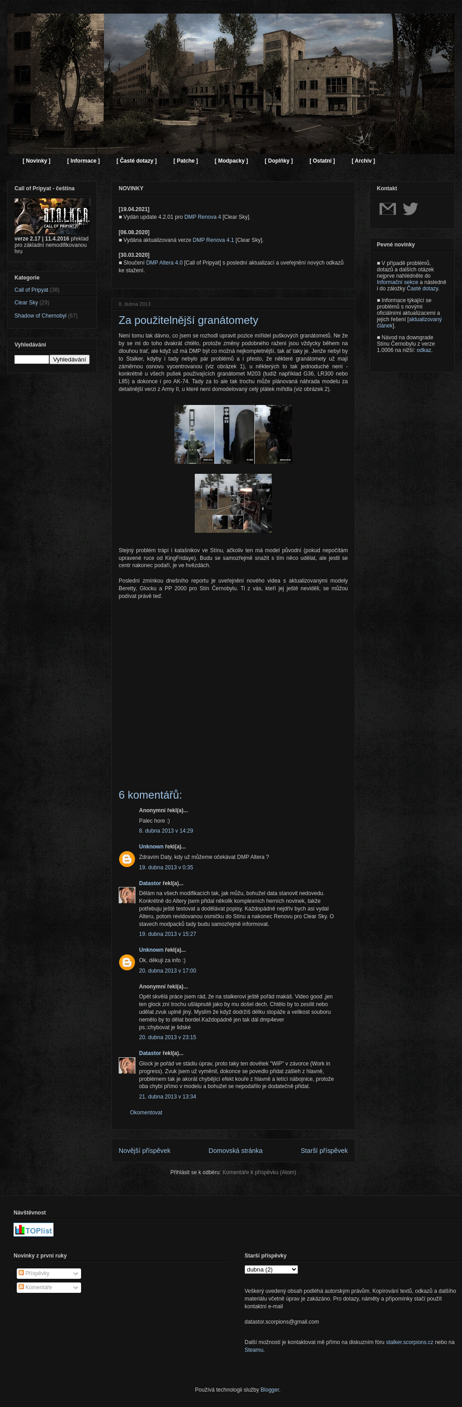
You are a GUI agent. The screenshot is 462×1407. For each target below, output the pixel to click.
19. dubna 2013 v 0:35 (166, 867)
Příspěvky (34, 1273)
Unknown (151, 846)
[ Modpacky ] (231, 161)
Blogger (269, 1390)
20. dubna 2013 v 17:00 (167, 971)
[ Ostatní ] (322, 161)
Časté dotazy (422, 288)
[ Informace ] (83, 161)
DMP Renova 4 (202, 217)
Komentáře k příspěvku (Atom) (259, 1172)
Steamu (254, 1350)
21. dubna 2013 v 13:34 (167, 1097)
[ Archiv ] (363, 161)
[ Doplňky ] (279, 161)
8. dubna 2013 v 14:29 (166, 831)
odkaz (424, 350)
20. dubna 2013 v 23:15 (167, 1037)
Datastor (150, 883)
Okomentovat (146, 1112)
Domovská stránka (236, 1150)
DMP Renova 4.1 (213, 240)
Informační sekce (397, 282)
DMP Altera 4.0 (164, 263)
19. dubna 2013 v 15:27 (167, 934)
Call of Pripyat (31, 290)
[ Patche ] (185, 161)
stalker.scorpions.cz (409, 1342)
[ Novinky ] (36, 161)
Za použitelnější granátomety (188, 320)
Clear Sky (26, 302)
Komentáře (35, 1287)
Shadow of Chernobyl (40, 316)
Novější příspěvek (144, 1150)
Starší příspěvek (324, 1150)
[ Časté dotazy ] (136, 161)
